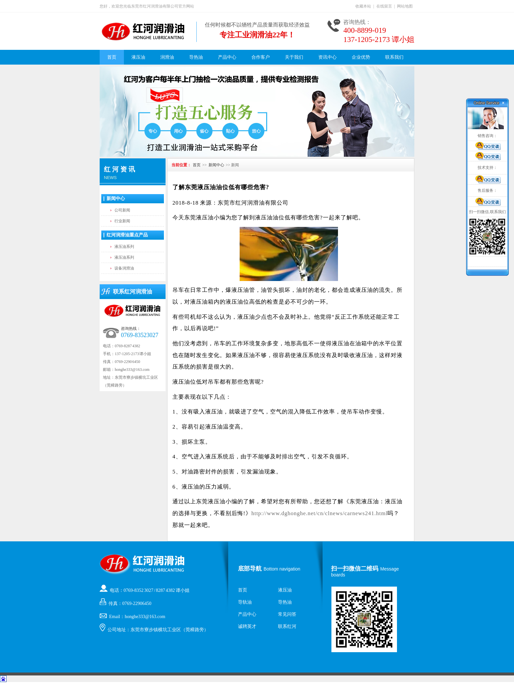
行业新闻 (122, 221)
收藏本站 (363, 6)
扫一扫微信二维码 (354, 568)
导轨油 (245, 602)
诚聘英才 (247, 626)
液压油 (138, 57)
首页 (111, 57)
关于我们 (294, 57)
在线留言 (384, 6)
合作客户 (260, 57)
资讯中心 (327, 57)
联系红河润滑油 (132, 292)
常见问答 (287, 614)
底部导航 (250, 568)
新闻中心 (116, 198)
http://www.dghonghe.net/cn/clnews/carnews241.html (319, 513)
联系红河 (287, 626)
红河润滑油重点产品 (127, 234)
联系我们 (394, 57)
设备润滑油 (124, 268)
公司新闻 (122, 210)
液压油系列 (124, 246)
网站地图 (405, 6)
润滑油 (167, 57)
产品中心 (227, 57)
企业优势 (361, 57)
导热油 (196, 57)
